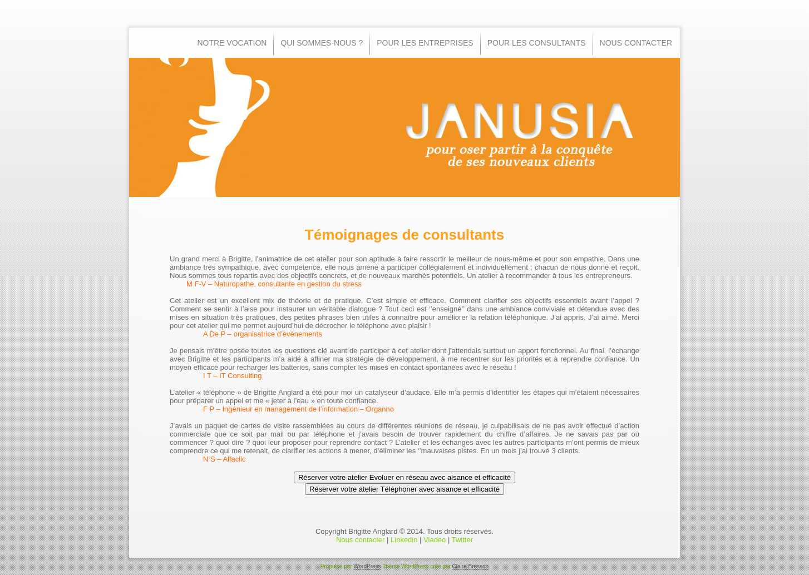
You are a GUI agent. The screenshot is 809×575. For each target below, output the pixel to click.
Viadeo (434, 540)
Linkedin (404, 540)
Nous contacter (360, 540)
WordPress (367, 566)
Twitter (462, 540)
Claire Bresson (470, 566)
